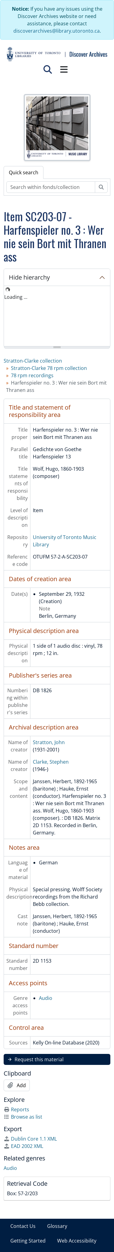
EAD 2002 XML (23, 1146)
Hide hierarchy (29, 277)
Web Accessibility (76, 1240)
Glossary (57, 1226)
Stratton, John (49, 742)
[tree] (57, 316)
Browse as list (23, 1116)
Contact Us (23, 1226)
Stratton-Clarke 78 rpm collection (49, 368)
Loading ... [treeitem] (15, 297)
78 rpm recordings (32, 375)
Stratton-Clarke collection (33, 360)
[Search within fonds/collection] (50, 187)
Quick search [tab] (23, 172)
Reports (16, 1109)
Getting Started (28, 1240)
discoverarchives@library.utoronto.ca (56, 30)
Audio (45, 998)
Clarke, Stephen (51, 761)
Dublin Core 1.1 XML (30, 1138)
